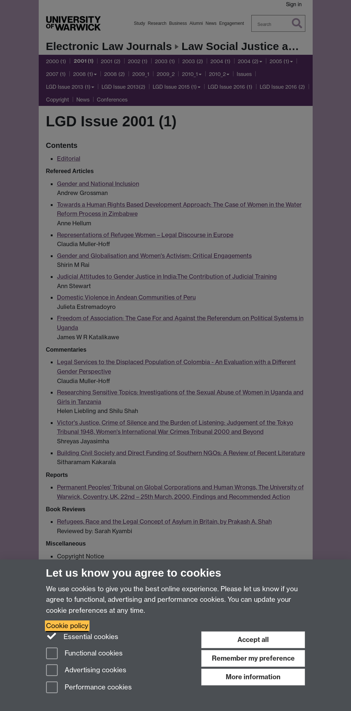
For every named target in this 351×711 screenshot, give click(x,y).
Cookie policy (67, 626)
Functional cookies (84, 654)
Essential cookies (82, 636)
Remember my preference (253, 658)
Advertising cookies (86, 670)
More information (253, 677)
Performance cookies (89, 688)
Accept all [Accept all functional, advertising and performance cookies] (253, 639)
